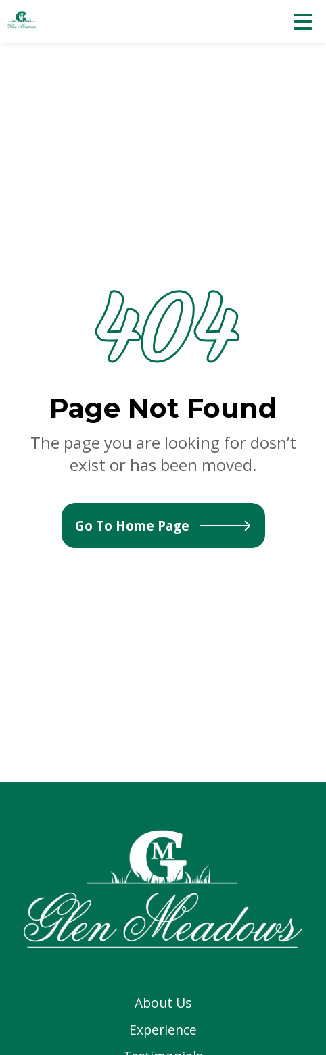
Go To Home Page (163, 525)
